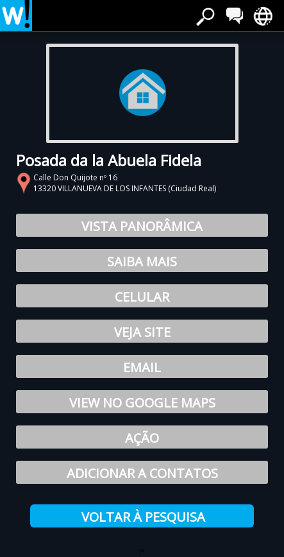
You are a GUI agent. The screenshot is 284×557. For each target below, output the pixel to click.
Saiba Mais (142, 261)
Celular (142, 296)
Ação (142, 438)
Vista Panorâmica (142, 226)
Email (142, 367)
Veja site (142, 332)
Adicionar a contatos (142, 473)
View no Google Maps (142, 402)
